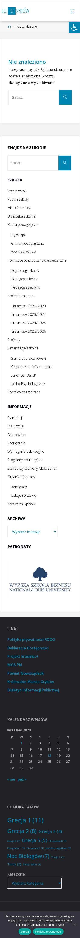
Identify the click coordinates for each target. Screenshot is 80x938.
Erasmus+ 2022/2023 (28, 306)
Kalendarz (19, 486)
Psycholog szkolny (25, 270)
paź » (22, 779)
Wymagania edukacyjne (25, 451)
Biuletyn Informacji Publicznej (33, 690)
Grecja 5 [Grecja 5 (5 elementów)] (34, 840)
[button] (74, 27)
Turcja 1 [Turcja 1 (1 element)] (57, 857)
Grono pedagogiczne (27, 243)
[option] (40, 579)
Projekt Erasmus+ (21, 295)
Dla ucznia (15, 426)
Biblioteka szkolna (21, 216)
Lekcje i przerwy (23, 495)
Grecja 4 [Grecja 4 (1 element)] (13, 841)
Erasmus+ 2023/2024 (28, 314)
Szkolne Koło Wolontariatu (31, 366)
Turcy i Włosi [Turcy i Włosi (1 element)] (32, 865)
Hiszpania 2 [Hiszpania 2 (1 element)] (35, 848)
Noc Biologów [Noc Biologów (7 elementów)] (28, 856)
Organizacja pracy (21, 476)
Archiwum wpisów (21, 503)
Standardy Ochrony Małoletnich (32, 468)
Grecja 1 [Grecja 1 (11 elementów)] (25, 820)
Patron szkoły (18, 199)
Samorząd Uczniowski (28, 358)
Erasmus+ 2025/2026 (28, 331)
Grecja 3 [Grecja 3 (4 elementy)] (50, 831)
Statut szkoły (17, 190)
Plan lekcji (14, 417)
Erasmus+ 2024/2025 (28, 322)
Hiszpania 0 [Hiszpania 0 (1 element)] (57, 841)
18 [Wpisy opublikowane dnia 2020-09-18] (49, 755)
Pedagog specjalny (25, 287)
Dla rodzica (16, 434)
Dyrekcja (18, 234)
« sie (11, 779)
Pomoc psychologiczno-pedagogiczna (37, 260)
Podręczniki (16, 442)
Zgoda (25, 931)
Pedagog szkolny (24, 278)
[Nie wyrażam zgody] (75, 924)
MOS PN (14, 664)
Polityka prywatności (48, 931)
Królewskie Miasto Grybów (30, 681)
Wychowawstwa (23, 251)
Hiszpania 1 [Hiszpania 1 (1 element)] (16, 848)
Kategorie (16, 874)
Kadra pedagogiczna (23, 224)
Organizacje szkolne (23, 348)
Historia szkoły (18, 207)
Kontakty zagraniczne (24, 391)
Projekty (13, 339)
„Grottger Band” (23, 375)
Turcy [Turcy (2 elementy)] (14, 864)
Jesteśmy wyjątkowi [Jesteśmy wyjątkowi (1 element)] (58, 848)
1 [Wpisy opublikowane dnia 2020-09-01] (21, 743)
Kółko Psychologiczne (28, 383)
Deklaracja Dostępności (28, 648)
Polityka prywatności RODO (31, 639)
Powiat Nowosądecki (25, 673)
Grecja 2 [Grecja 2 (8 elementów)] (22, 831)
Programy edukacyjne (24, 459)
